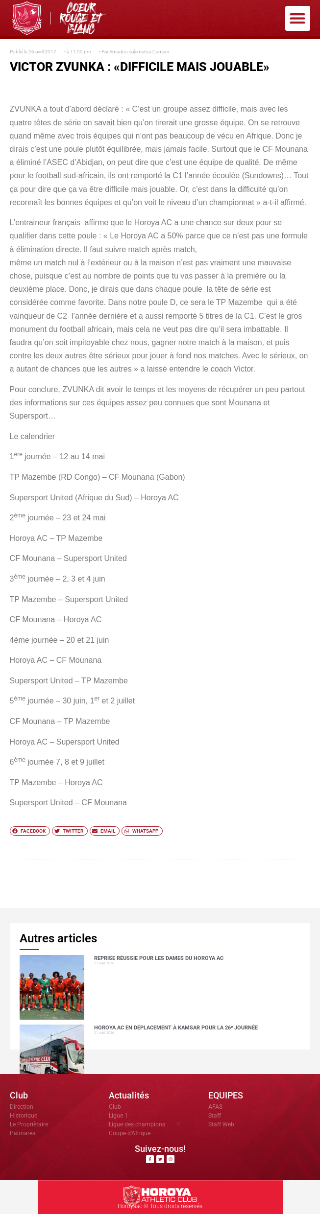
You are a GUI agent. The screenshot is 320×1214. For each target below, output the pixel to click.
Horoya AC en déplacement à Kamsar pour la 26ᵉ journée (176, 1028)
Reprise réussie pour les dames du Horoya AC (158, 958)
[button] (297, 18)
